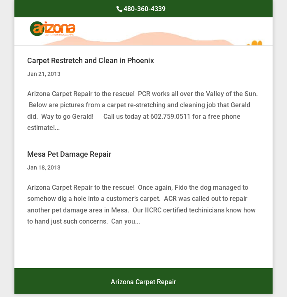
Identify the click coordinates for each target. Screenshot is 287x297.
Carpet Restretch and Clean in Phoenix (90, 60)
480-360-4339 (145, 9)
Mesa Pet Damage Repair (69, 154)
